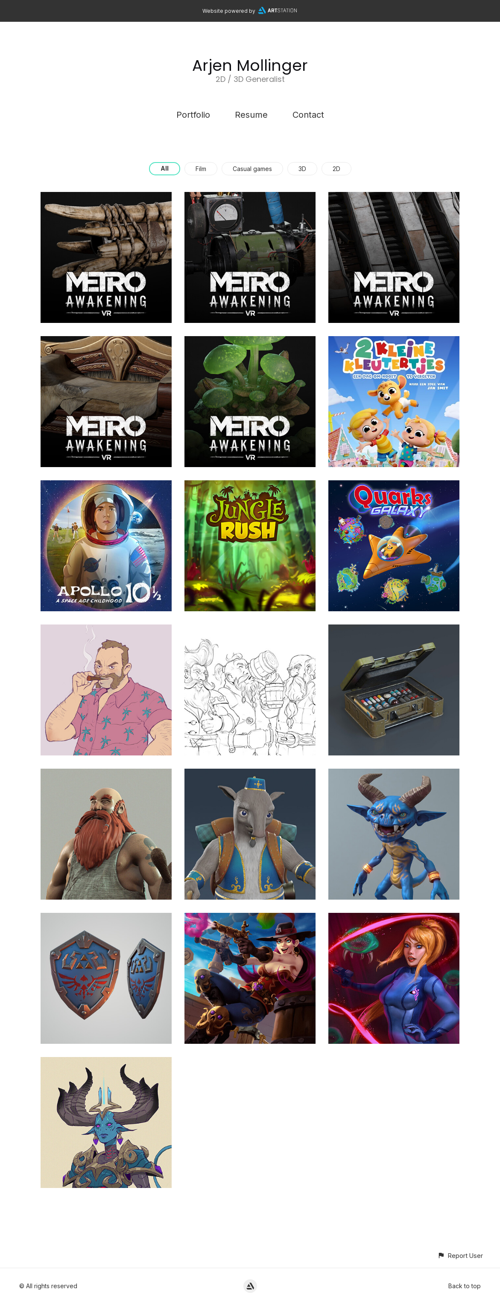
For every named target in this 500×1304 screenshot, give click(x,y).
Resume (251, 115)
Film (201, 168)
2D (336, 168)
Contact (308, 115)
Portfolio (193, 115)
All (165, 168)
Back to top (464, 1285)
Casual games (252, 168)
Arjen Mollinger (250, 65)
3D (302, 168)
